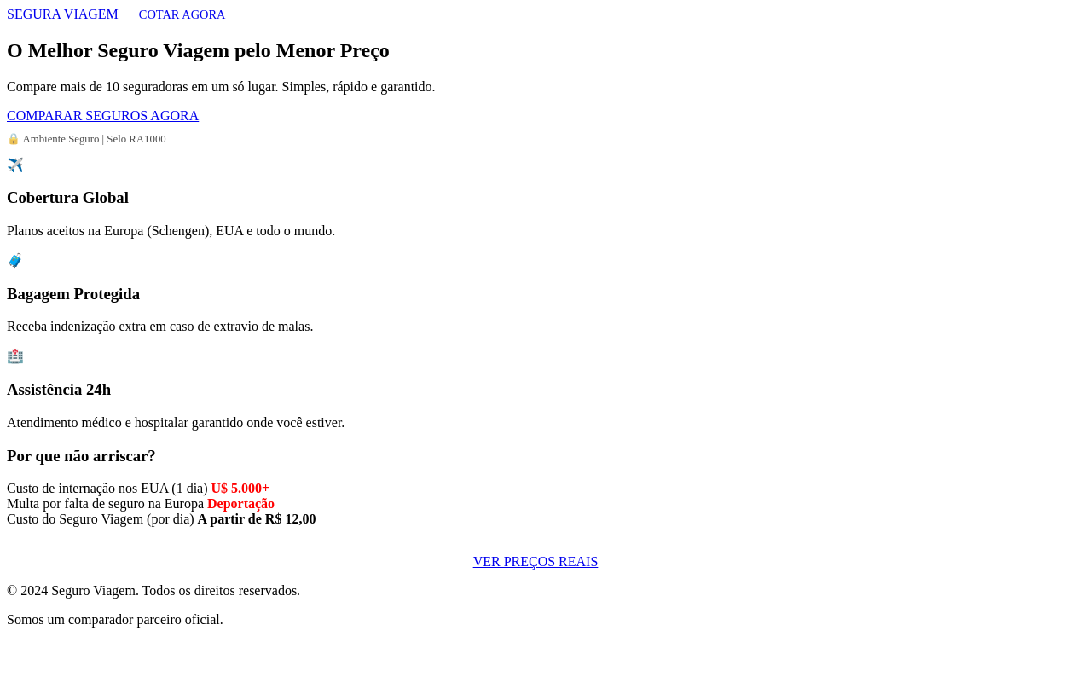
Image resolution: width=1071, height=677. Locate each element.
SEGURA (63, 14)
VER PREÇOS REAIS (536, 561)
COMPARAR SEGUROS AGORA (103, 115)
